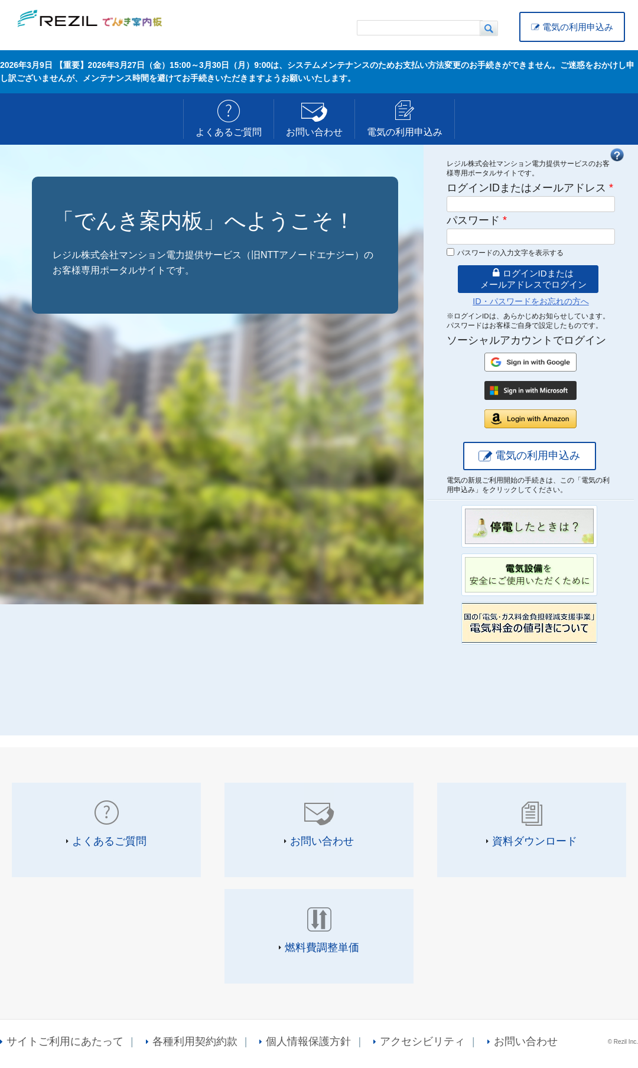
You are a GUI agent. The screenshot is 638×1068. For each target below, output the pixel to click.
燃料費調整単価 (322, 947)
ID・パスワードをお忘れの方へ (530, 301)
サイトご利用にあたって (64, 1041)
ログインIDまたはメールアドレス (530, 188)
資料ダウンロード (534, 841)
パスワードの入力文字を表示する (510, 252)
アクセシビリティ (422, 1041)
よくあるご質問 (229, 132)
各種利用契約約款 (194, 1041)
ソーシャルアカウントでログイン (526, 340)
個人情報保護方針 (308, 1041)
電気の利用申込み (577, 27)
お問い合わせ (314, 132)
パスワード (477, 220)
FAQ (617, 155)
